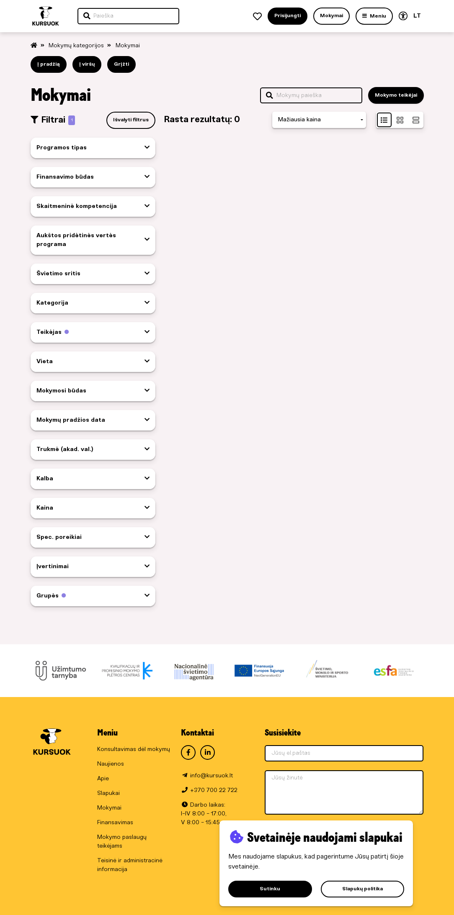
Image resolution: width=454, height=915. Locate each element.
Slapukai (108, 793)
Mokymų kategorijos (77, 46)
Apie (103, 779)
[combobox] (319, 120)
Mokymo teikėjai (396, 95)
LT (417, 16)
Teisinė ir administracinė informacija (130, 865)
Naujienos (110, 764)
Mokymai (128, 46)
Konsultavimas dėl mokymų (133, 749)
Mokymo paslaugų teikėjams (122, 841)
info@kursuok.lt (211, 776)
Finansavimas (115, 823)
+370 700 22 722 (213, 790)
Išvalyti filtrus (131, 120)
